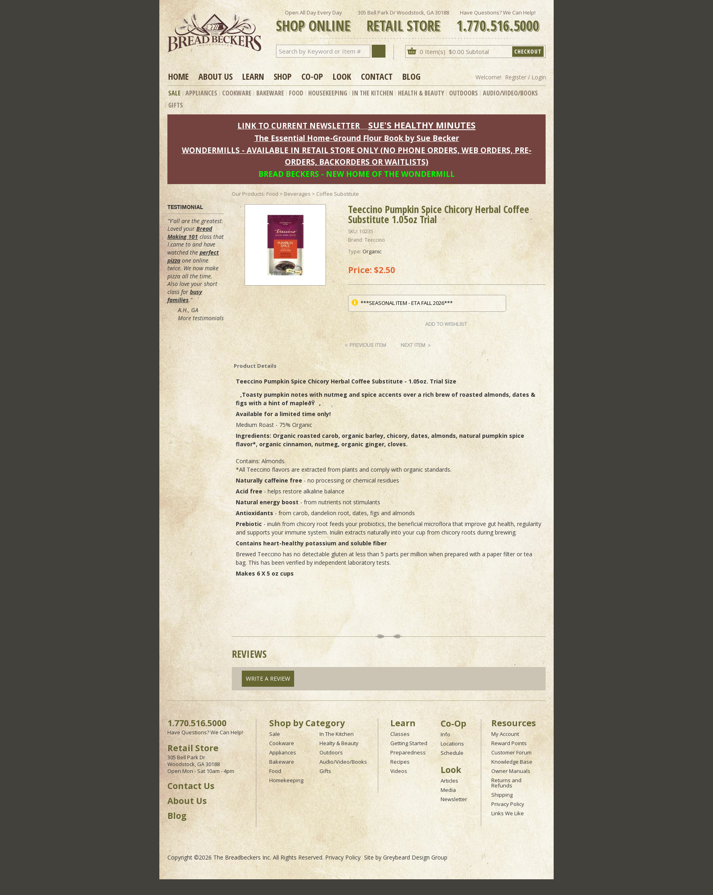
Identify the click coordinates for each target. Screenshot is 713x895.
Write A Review (268, 678)
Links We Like (507, 813)
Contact (377, 76)
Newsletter (454, 799)
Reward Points (509, 743)
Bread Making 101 (189, 232)
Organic (372, 251)
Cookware (236, 93)
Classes (400, 734)
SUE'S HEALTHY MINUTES (422, 125)
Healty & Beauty (339, 743)
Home (178, 76)
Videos (398, 771)
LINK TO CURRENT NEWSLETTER (298, 125)
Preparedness (408, 752)
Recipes (400, 761)
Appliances (201, 93)
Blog (411, 76)
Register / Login (525, 77)
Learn (253, 76)
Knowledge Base (511, 761)
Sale (174, 93)
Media (448, 789)
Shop (283, 76)
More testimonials (201, 318)
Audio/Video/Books (510, 93)
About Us (215, 76)
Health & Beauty (421, 93)
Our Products (248, 193)
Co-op (312, 76)
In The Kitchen (372, 93)
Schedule (452, 752)
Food (296, 93)
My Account (505, 734)
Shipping (502, 794)
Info (445, 734)
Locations (452, 743)
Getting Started (408, 743)
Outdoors (463, 93)
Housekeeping (327, 93)
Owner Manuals (510, 771)
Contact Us (190, 785)
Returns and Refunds (506, 783)
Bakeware (270, 93)
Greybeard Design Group (415, 857)
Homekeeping (286, 780)
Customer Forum (511, 752)
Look (342, 76)
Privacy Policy (507, 804)
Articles (449, 780)
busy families (184, 296)
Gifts (175, 105)
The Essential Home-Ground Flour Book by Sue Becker (356, 138)
